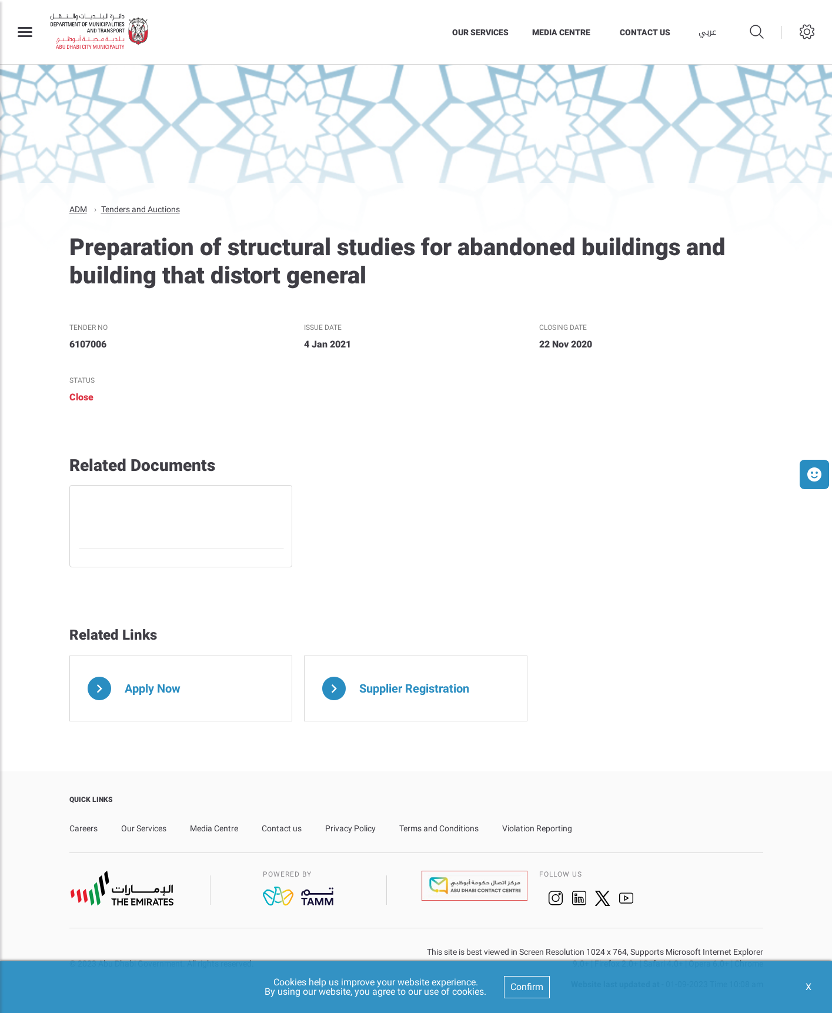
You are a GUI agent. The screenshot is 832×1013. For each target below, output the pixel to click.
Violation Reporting (537, 828)
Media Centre (561, 32)
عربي (707, 32)
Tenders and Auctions (140, 208)
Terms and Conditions (439, 828)
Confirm (526, 986)
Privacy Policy (350, 828)
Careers (83, 828)
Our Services (480, 32)
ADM (78, 208)
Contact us (645, 32)
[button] (814, 474)
